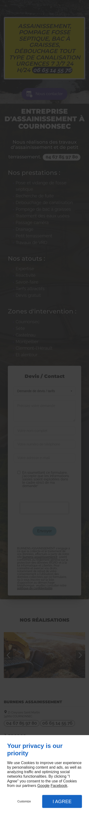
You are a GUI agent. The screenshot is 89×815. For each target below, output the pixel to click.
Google (43, 786)
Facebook (59, 786)
